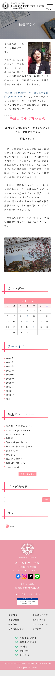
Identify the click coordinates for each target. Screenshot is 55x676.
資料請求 (24, 650)
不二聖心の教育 (40, 614)
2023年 (10, 362)
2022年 (10, 366)
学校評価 (37, 629)
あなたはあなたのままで (19, 446)
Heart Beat (12, 466)
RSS (12, 526)
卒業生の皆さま (28, 642)
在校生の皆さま (28, 638)
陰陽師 (9, 438)
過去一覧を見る (27, 474)
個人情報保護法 (16, 629)
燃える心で (12, 450)
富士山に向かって (16, 462)
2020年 (10, 374)
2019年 (10, 378)
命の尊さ (11, 454)
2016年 (10, 390)
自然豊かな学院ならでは (19, 426)
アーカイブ (16, 346)
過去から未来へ (14, 458)
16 (27, 321)
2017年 (10, 386)
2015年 (10, 394)
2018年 (10, 382)
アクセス (24, 655)
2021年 (10, 370)
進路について (39, 619)
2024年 (10, 358)
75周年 (24, 646)
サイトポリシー (40, 624)
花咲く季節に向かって (18, 442)
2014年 (10, 399)
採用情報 (12, 624)
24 (34, 327)
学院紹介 (12, 614)
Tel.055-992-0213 (27, 594)
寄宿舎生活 (14, 619)
